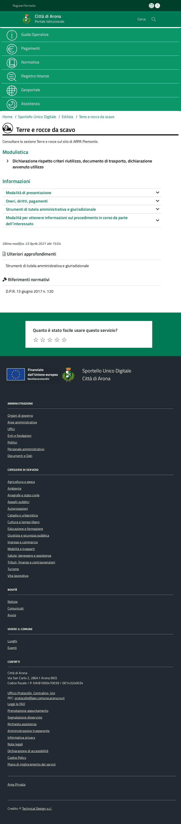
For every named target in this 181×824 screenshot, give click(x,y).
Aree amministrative (22, 422)
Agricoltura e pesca (21, 481)
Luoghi (12, 641)
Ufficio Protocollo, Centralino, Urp (31, 693)
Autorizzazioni (18, 508)
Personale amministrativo (26, 449)
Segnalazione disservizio (25, 717)
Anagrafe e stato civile (23, 495)
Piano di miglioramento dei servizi (32, 764)
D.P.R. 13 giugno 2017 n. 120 (29, 291)
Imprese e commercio (23, 542)
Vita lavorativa (18, 575)
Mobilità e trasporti (21, 548)
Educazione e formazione (25, 528)
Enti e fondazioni (19, 435)
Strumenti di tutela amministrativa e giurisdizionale (47, 266)
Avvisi (12, 615)
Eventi (12, 647)
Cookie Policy (17, 757)
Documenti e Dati (20, 455)
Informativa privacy (21, 737)
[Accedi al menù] (6, 19)
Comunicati (16, 608)
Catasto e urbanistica (23, 515)
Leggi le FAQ (16, 703)
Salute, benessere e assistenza (29, 555)
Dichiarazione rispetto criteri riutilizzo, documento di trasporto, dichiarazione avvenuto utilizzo (82, 164)
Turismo (13, 568)
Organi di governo (20, 415)
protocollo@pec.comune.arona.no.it (40, 698)
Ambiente (14, 488)
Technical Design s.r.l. (37, 808)
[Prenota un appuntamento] (152, 6)
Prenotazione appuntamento (28, 710)
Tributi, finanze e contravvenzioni (31, 562)
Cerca (142, 19)
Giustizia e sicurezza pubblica (28, 535)
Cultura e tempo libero (23, 521)
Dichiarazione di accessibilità (28, 750)
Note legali (15, 744)
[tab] (82, 193)
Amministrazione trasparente (29, 730)
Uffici (11, 428)
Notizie (13, 601)
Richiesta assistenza (22, 724)
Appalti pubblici (18, 501)
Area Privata (16, 784)
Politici (12, 442)
